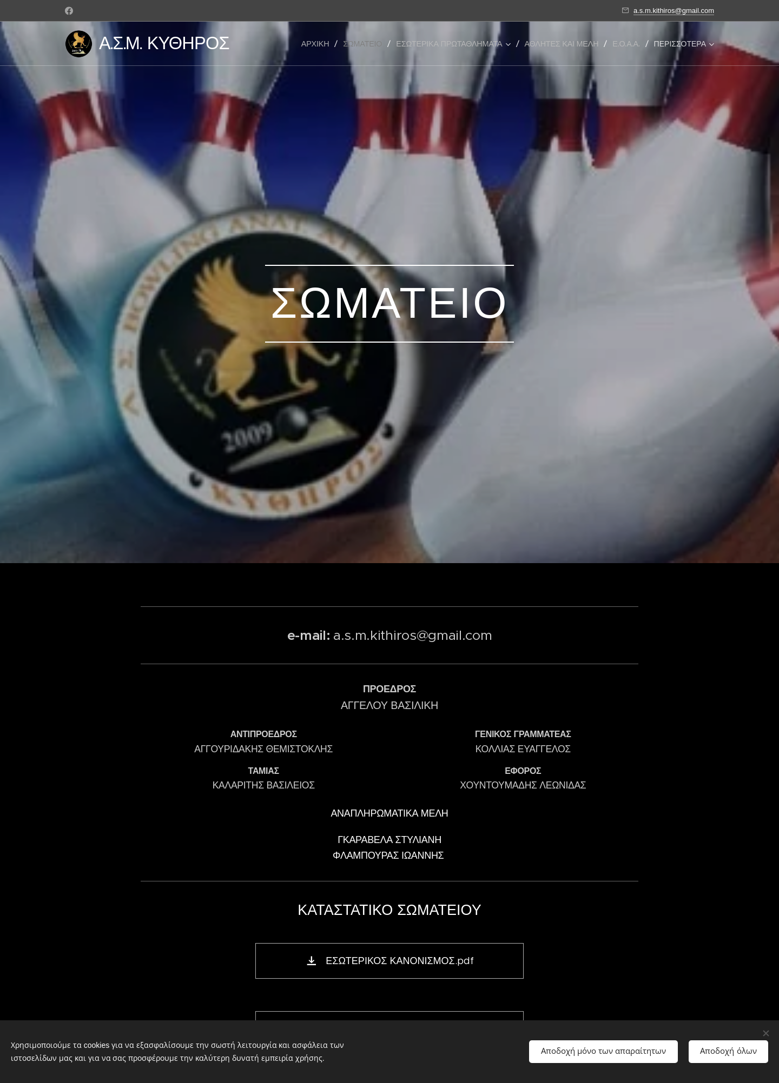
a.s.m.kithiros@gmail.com (673, 10)
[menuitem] (318, 43)
